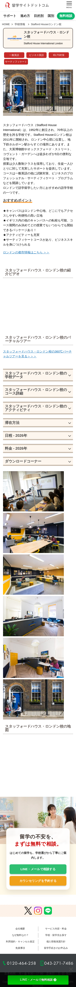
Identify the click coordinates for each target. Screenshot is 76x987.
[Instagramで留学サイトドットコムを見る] (38, 911)
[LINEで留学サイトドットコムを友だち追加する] (48, 911)
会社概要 (20, 928)
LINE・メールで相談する (38, 869)
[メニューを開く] (69, 5)
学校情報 (20, 24)
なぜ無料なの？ (20, 935)
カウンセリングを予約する (38, 880)
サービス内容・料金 (56, 928)
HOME (6, 24)
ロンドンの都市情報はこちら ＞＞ (26, 252)
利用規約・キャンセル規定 (20, 941)
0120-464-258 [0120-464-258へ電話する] (21, 963)
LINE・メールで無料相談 (38, 980)
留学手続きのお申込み (56, 948)
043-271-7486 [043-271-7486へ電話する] (58, 963)
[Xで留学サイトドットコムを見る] (28, 911)
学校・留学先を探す (56, 935)
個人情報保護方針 (55, 941)
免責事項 (20, 948)
